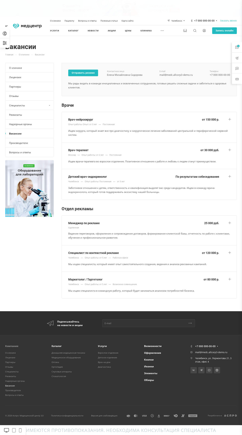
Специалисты (30, 105)
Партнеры (15, 86)
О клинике (15, 67)
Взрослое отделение (108, 352)
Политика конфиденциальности (67, 415)
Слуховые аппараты (62, 371)
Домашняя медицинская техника (68, 352)
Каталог (57, 346)
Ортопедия (57, 366)
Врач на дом (104, 362)
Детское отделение (107, 357)
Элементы (150, 373)
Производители (18, 143)
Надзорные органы (20, 124)
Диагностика (104, 366)
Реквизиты (15, 114)
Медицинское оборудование (66, 357)
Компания (11, 346)
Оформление (152, 352)
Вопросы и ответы (20, 152)
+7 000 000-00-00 (204, 20)
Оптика (55, 362)
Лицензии (15, 77)
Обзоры (149, 380)
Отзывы (14, 96)
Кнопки (149, 359)
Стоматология (59, 376)
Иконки (149, 366)
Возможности (153, 346)
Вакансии (15, 133)
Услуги (102, 346)
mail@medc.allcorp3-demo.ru (211, 352)
